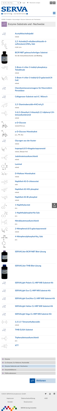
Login (22, 2)
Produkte (9, 19)
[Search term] (10, 2)
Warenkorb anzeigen (33, 2)
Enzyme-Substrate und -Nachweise (30, 19)
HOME (3, 19)
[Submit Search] (18, 3)
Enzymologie (16, 19)
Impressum (10, 398)
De (51, 2)
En (54, 2)
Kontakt (10, 402)
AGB (46, 398)
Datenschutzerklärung (28, 398)
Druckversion (28, 402)
